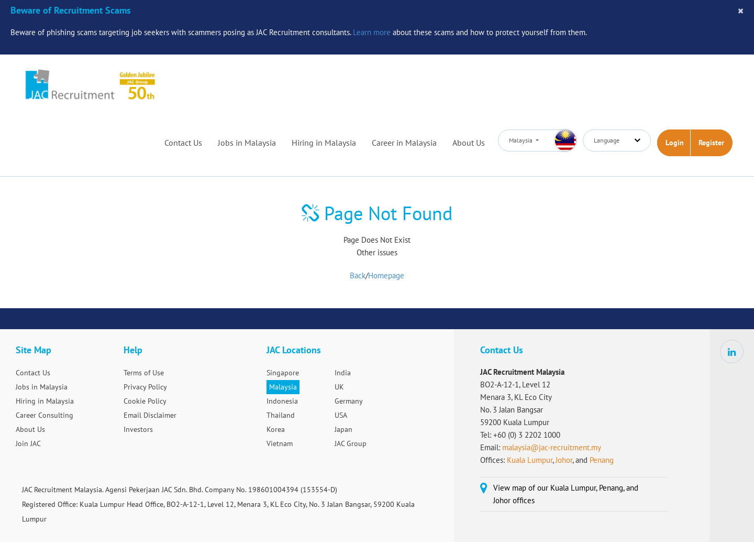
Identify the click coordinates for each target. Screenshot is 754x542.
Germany (349, 401)
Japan (343, 429)
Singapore (283, 372)
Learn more (372, 32)
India (343, 372)
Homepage (386, 275)
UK (339, 387)
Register (711, 142)
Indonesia (282, 401)
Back (357, 275)
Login (675, 142)
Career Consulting (44, 415)
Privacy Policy (145, 387)
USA (341, 415)
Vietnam (280, 443)
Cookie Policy (145, 401)
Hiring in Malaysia (324, 142)
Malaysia (283, 387)
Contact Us (183, 142)
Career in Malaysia (404, 142)
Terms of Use (144, 372)
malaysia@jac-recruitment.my (551, 447)
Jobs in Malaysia (247, 142)
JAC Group (351, 443)
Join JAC (28, 443)
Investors (138, 429)
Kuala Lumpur (529, 460)
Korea (276, 429)
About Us (468, 142)
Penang (602, 460)
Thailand (281, 415)
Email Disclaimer (150, 415)
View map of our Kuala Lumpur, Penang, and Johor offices (565, 494)
